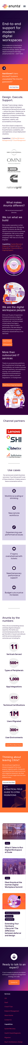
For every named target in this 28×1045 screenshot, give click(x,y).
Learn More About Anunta (14, 745)
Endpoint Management (11, 1011)
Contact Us (8, 1020)
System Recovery (16, 244)
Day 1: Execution (13, 248)
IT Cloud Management (19, 140)
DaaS (16, 138)
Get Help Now (14, 87)
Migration (13, 246)
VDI (12, 138)
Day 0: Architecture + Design (13, 1042)
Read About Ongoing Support (12, 385)
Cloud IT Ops (8, 1006)
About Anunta (8, 1015)
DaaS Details (7, 341)
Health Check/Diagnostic (12, 1033)
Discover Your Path (9, 782)
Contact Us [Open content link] (14, 982)
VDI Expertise (7, 344)
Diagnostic (5, 246)
